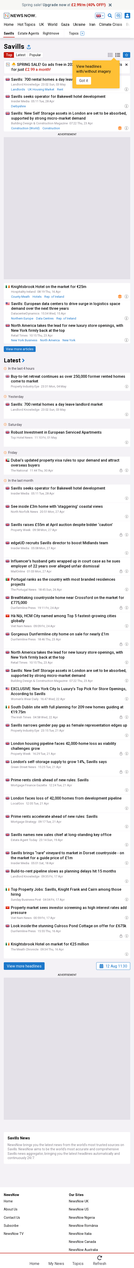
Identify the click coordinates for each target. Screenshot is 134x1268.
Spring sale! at (64, 5)
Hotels (37, 296)
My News (56, 1263)
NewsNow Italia (80, 1234)
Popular (35, 55)
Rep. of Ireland (54, 296)
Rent (60, 89)
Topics (78, 1263)
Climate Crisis (110, 24)
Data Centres (45, 318)
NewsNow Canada (82, 1242)
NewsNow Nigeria (82, 1217)
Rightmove (51, 33)
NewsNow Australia (83, 1250)
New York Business (24, 340)
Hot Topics (26, 24)
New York (69, 340)
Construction (51, 128)
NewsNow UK (78, 1201)
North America (50, 340)
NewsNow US (79, 1209)
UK (41, 24)
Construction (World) (25, 128)
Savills (9, 33)
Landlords (18, 89)
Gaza (65, 24)
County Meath (20, 296)
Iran (92, 24)
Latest (20, 55)
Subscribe (11, 1226)
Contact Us (12, 1217)
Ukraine (79, 24)
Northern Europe (22, 318)
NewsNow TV (14, 1234)
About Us (10, 1209)
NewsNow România (83, 1226)
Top (9, 55)
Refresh (99, 1263)
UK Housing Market (41, 89)
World (52, 24)
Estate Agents (28, 33)
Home (9, 24)
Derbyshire (18, 106)
